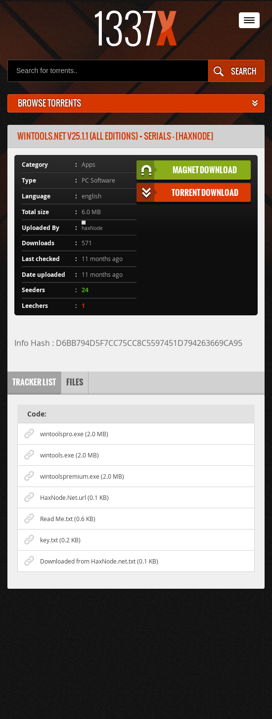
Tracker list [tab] (34, 382)
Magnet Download (186, 170)
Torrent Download (187, 192)
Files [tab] (74, 382)
